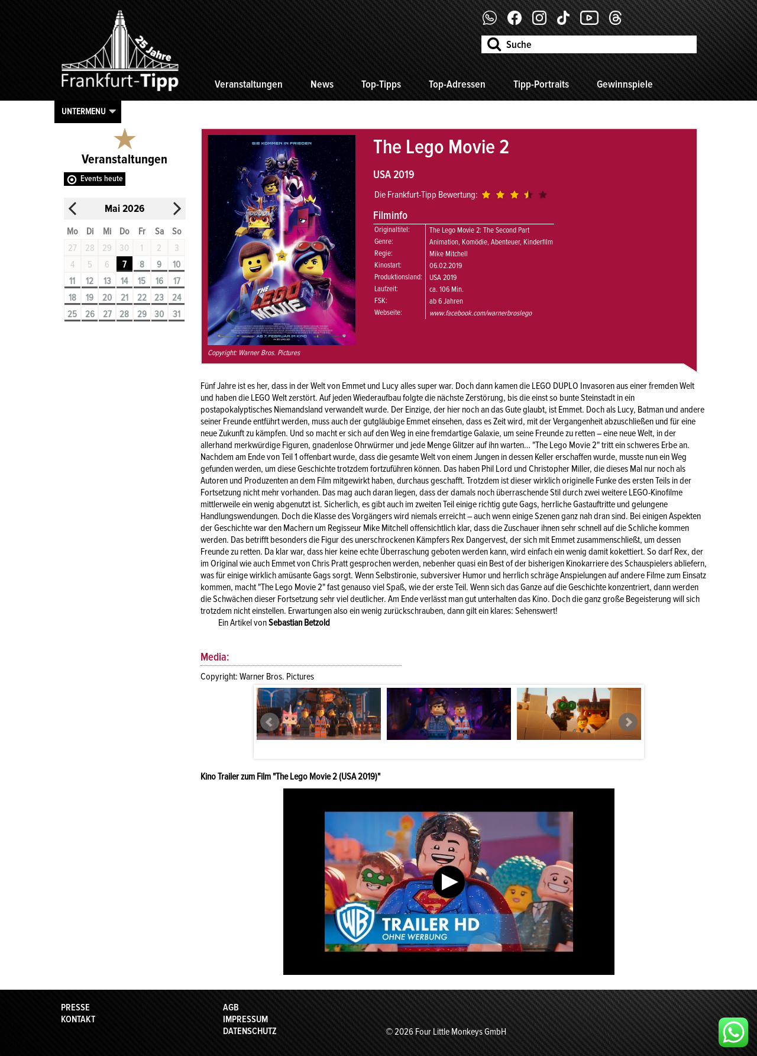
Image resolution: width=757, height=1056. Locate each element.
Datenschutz (250, 1031)
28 (124, 314)
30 (159, 314)
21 (124, 298)
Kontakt (78, 1019)
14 (124, 281)
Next (628, 722)
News (322, 84)
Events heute (101, 178)
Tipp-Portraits (541, 84)
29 (142, 314)
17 (176, 281)
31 (176, 314)
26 (90, 314)
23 (159, 298)
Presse (75, 1007)
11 (72, 281)
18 (72, 298)
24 (176, 298)
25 (72, 314)
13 (107, 281)
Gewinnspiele (625, 84)
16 (159, 281)
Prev (269, 722)
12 (89, 281)
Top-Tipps (381, 84)
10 (176, 265)
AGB (231, 1007)
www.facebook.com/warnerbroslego (480, 313)
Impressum (245, 1019)
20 (107, 298)
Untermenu (84, 111)
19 (89, 298)
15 (141, 281)
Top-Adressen (457, 84)
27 (107, 314)
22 (142, 298)
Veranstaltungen (249, 84)
